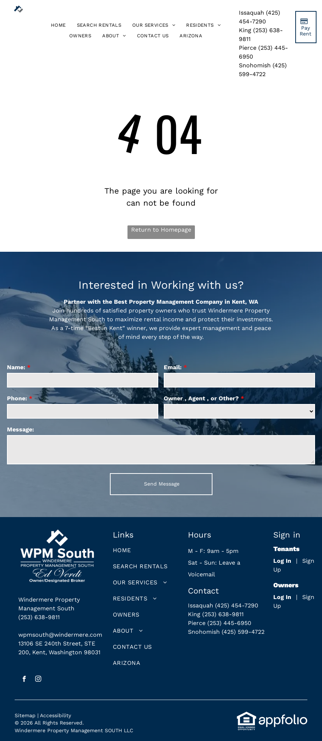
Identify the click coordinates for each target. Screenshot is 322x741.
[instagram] (38, 680)
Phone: (17, 398)
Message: (20, 429)
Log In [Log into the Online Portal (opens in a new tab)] (282, 560)
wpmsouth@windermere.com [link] (60, 634)
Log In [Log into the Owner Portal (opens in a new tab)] (282, 597)
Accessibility (55, 715)
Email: (173, 367)
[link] (191, 35)
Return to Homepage (161, 229)
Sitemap (25, 715)
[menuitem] (58, 25)
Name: (16, 367)
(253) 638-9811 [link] (39, 617)
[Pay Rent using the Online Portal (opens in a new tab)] (306, 27)
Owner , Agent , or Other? (201, 398)
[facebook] (24, 680)
